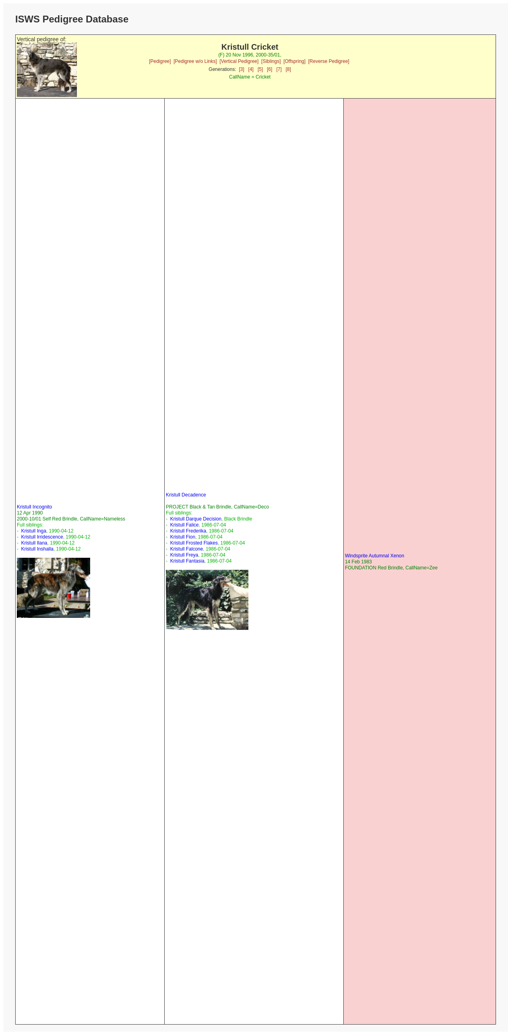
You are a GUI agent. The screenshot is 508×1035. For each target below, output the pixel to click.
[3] (241, 69)
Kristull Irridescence (42, 537)
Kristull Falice (184, 525)
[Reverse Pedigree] (328, 61)
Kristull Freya (184, 555)
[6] (269, 69)
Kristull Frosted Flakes (194, 543)
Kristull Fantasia (187, 561)
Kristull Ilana (34, 543)
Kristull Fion (183, 537)
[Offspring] (294, 61)
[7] (279, 69)
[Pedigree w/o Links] (195, 61)
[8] (288, 69)
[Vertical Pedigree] (239, 61)
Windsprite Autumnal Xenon (374, 556)
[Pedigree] (160, 61)
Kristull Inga (33, 531)
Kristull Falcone (186, 549)
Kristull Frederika (188, 531)
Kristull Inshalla (37, 549)
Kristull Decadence (186, 495)
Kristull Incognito (34, 507)
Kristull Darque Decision (196, 519)
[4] (251, 69)
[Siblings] (271, 61)
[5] (260, 69)
